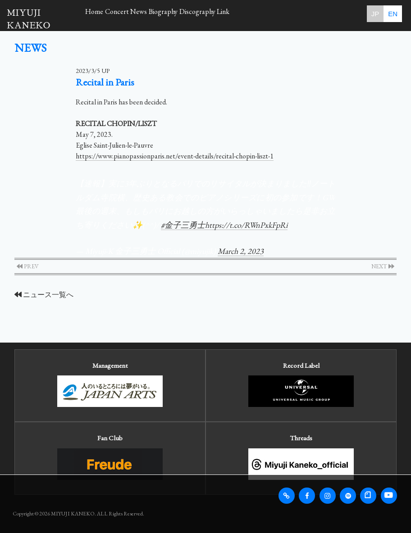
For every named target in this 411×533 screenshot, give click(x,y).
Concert (131, 13)
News (161, 13)
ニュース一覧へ (43, 294)
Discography (238, 13)
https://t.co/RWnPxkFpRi (246, 225)
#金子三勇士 (183, 225)
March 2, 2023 (241, 251)
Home (99, 13)
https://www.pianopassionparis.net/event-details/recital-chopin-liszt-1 (175, 156)
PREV (28, 266)
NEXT (382, 266)
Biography (195, 13)
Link (274, 13)
